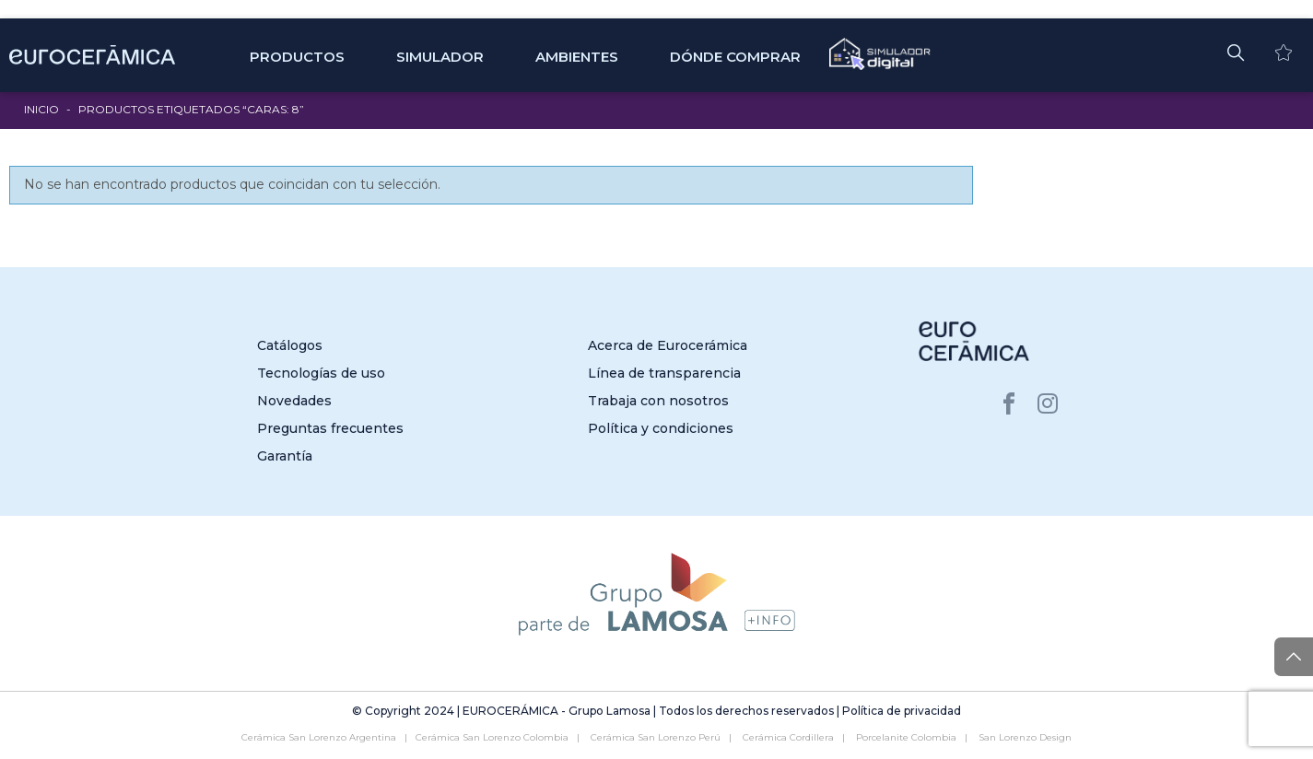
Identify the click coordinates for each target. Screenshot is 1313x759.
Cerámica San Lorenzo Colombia (492, 737)
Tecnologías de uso (321, 373)
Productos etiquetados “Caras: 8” (191, 109)
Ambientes (576, 56)
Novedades (294, 400)
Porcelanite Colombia (906, 737)
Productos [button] (297, 56)
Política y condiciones (660, 428)
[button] (1235, 51)
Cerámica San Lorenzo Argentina (318, 737)
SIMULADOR (440, 56)
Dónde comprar (735, 56)
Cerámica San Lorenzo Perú (656, 737)
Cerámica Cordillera (788, 737)
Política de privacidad (901, 711)
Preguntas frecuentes (330, 428)
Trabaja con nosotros (658, 400)
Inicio (41, 109)
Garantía (284, 456)
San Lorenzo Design (1025, 737)
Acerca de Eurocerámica (667, 345)
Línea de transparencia (664, 373)
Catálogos (289, 345)
